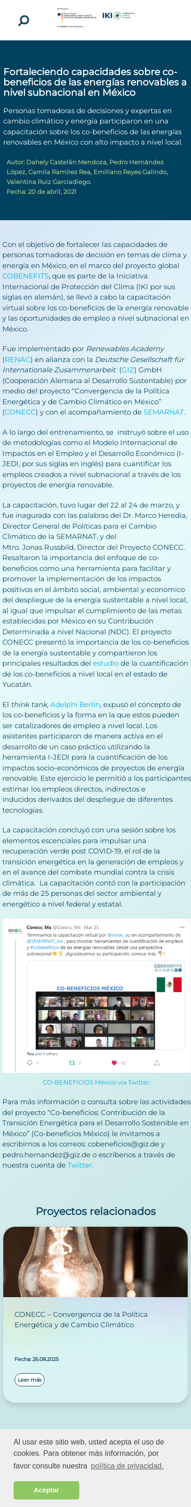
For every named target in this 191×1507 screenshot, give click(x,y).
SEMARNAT (164, 412)
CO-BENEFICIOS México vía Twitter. (97, 1082)
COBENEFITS (25, 275)
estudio (106, 663)
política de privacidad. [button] (127, 1466)
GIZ (128, 369)
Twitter (80, 1165)
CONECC (20, 412)
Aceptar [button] (46, 1490)
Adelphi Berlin (75, 704)
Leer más (29, 1379)
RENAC (18, 359)
